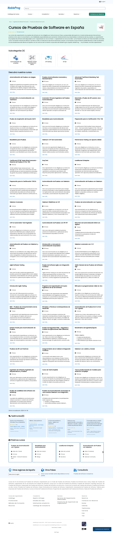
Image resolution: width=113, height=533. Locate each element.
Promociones (13, 500)
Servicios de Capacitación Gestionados (66, 498)
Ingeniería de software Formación (21, 21)
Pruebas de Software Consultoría (83, 474)
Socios (84, 503)
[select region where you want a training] (24, 474)
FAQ (83, 513)
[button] (103, 452)
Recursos (12, 506)
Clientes (84, 506)
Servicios (61, 14)
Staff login (56, 532)
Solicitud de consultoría (41, 503)
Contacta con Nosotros (97, 14)
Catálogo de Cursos (13, 14)
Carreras (85, 511)
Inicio (10, 21)
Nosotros (76, 14)
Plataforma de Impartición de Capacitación (67, 502)
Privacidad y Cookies (56, 527)
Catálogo (12, 498)
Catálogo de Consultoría (41, 506)
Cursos (30, 14)
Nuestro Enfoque (38, 498)
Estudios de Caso (39, 500)
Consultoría (45, 14)
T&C (83, 516)
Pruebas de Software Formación (37, 21)
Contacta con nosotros (102, 529)
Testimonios (86, 508)
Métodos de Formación (16, 503)
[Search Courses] (64, 8)
